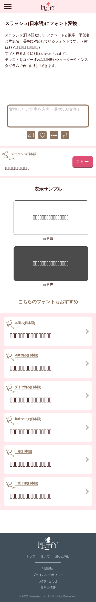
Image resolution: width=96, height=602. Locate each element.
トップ (30, 556)
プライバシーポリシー (48, 575)
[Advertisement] (48, 88)
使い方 (45, 556)
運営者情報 (48, 587)
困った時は (62, 556)
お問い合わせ (48, 581)
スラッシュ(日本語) (24, 154)
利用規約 (48, 568)
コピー (82, 161)
